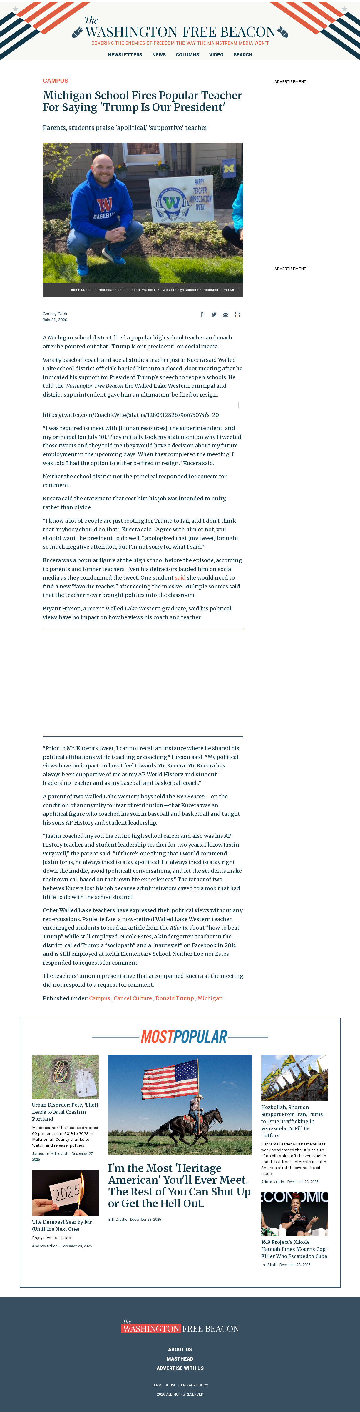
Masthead (180, 1359)
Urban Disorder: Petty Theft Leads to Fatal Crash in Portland (65, 1112)
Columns (187, 55)
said (180, 577)
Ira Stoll (269, 1264)
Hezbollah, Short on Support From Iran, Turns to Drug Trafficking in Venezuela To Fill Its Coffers (292, 1121)
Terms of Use (164, 1385)
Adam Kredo (273, 1181)
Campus (55, 80)
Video (216, 55)
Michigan (210, 998)
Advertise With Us (180, 1368)
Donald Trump (174, 998)
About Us (180, 1349)
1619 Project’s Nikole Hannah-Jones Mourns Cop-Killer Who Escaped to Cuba (294, 1249)
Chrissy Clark (55, 314)
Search (243, 55)
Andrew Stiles (45, 1245)
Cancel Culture (133, 998)
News (159, 55)
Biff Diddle (118, 1219)
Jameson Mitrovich (50, 1153)
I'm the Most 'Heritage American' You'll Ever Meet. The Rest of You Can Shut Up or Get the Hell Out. (179, 1186)
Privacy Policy (194, 1385)
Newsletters (125, 55)
